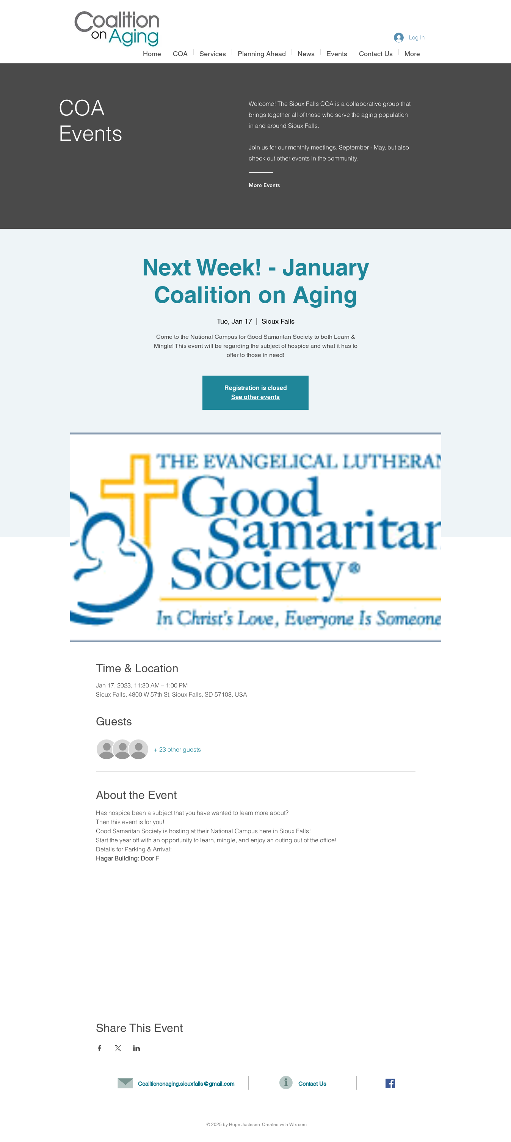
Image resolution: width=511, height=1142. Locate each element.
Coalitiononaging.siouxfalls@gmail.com (186, 1084)
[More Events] (279, 185)
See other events (255, 397)
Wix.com (298, 1124)
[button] (213, 52)
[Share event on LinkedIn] (136, 1048)
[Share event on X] (118, 1048)
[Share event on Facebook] (99, 1048)
